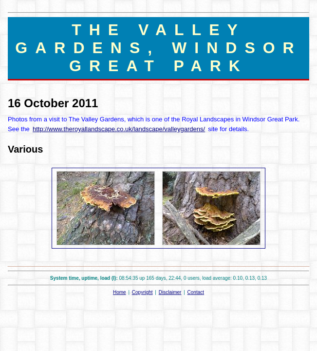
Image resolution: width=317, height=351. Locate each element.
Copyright (142, 292)
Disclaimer (170, 292)
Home (119, 292)
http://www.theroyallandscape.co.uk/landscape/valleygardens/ (119, 129)
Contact (195, 292)
